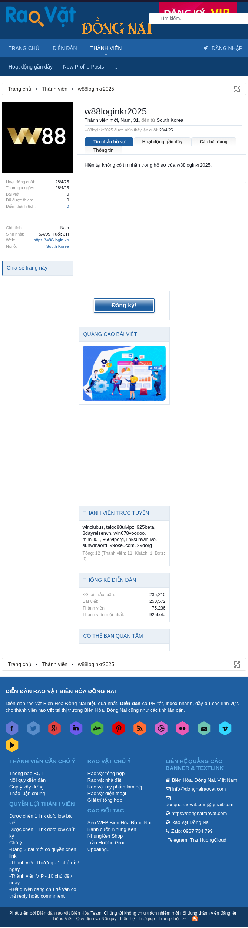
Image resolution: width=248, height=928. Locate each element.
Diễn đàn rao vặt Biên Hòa (63, 913)
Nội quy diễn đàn (27, 780)
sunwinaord (95, 545)
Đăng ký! (124, 305)
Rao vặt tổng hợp (106, 773)
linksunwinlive (141, 539)
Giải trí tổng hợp (104, 800)
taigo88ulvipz (120, 527)
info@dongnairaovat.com (199, 789)
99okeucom (122, 545)
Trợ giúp (147, 918)
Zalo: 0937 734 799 (192, 831)
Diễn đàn (65, 48)
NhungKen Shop (105, 836)
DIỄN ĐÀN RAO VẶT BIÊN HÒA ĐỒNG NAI (61, 691)
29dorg (144, 545)
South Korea (57, 246)
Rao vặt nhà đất (104, 780)
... (116, 67)
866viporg (113, 539)
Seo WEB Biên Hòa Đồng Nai (119, 822)
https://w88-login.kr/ (51, 240)
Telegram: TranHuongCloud (197, 840)
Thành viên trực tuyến (116, 513)
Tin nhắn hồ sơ (109, 141)
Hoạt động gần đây (162, 141)
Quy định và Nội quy (96, 918)
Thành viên (106, 48)
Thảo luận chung (27, 793)
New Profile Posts (83, 67)
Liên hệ (127, 918)
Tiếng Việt (62, 918)
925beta (145, 527)
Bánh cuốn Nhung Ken (111, 829)
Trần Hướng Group (107, 842)
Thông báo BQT (26, 773)
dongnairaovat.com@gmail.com (200, 804)
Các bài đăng (214, 141)
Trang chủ (24, 48)
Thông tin (103, 150)
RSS (195, 918)
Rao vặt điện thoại (106, 793)
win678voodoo (129, 533)
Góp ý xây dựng (26, 787)
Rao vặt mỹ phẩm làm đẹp (115, 787)
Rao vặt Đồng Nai (191, 822)
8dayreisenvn (97, 533)
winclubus (93, 527)
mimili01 (91, 539)
